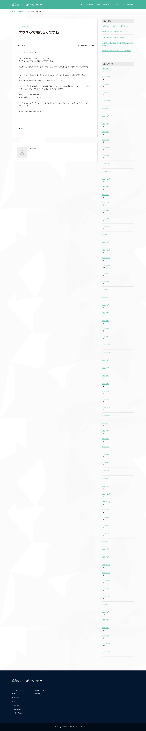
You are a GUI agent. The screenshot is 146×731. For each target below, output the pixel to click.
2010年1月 (105, 478)
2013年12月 (106, 250)
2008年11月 (106, 573)
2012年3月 (105, 328)
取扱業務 (90, 4)
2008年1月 (105, 636)
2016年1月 (105, 140)
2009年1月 (105, 557)
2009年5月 (105, 533)
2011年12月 (106, 344)
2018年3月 (105, 69)
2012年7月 (105, 313)
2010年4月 (105, 454)
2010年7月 (105, 431)
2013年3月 (105, 297)
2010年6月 (105, 439)
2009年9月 (105, 510)
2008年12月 (106, 565)
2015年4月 (105, 155)
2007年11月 (106, 651)
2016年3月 (105, 124)
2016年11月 (106, 92)
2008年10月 (106, 580)
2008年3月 (105, 620)
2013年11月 (106, 258)
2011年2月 (105, 392)
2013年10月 (106, 266)
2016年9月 (105, 108)
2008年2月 (105, 628)
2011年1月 (105, 399)
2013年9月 (105, 273)
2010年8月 (105, 423)
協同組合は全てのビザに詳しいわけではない (116, 51)
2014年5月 (105, 210)
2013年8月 (105, 281)
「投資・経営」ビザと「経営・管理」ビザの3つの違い (117, 44)
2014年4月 (105, 218)
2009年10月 (106, 502)
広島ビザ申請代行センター (27, 4)
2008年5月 (105, 604)
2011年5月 (105, 376)
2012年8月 (105, 305)
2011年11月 (106, 352)
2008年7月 (105, 588)
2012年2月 (105, 336)
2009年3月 (105, 541)
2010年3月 (105, 462)
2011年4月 (105, 384)
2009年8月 (105, 517)
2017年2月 (105, 84)
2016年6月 (105, 116)
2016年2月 (105, 132)
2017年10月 (106, 77)
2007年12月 (106, 643)
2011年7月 (105, 368)
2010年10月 (106, 415)
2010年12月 (106, 407)
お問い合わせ (128, 4)
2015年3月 (105, 163)
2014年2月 (105, 234)
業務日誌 (106, 4)
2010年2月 (105, 470)
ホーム (81, 4)
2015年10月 (106, 147)
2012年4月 (105, 321)
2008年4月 (105, 612)
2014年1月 (105, 242)
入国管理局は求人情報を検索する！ (113, 37)
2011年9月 (105, 360)
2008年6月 (105, 596)
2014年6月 (105, 203)
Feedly (36, 693)
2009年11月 (106, 494)
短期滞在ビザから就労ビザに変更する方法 (115, 26)
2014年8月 (105, 187)
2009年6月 (105, 525)
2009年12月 (106, 486)
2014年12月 (106, 179)
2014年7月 (105, 195)
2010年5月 (105, 447)
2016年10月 (106, 100)
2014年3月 (105, 226)
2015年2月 (105, 171)
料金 (98, 4)
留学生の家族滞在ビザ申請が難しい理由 (115, 31)
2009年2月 (105, 549)
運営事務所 (116, 4)
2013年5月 (105, 289)
